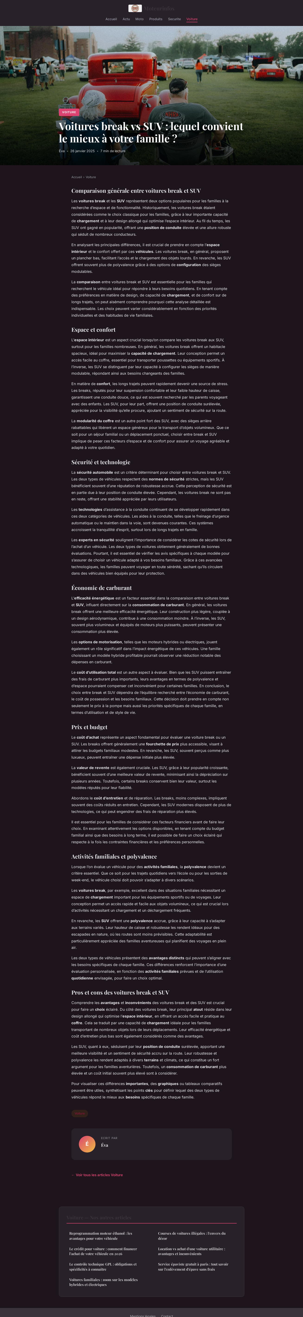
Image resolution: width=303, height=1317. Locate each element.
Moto (139, 19)
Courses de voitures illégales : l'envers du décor (192, 1235)
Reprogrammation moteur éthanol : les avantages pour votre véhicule (100, 1235)
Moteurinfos (151, 8)
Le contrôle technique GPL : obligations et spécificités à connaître (103, 1266)
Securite (174, 19)
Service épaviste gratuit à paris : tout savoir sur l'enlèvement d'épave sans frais (193, 1266)
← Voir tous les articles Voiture (97, 1175)
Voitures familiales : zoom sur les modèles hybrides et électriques (103, 1282)
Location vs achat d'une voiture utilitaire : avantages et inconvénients (191, 1251)
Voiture (192, 19)
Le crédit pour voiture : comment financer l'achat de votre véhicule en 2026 (103, 1251)
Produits (156, 19)
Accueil (111, 19)
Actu (126, 19)
